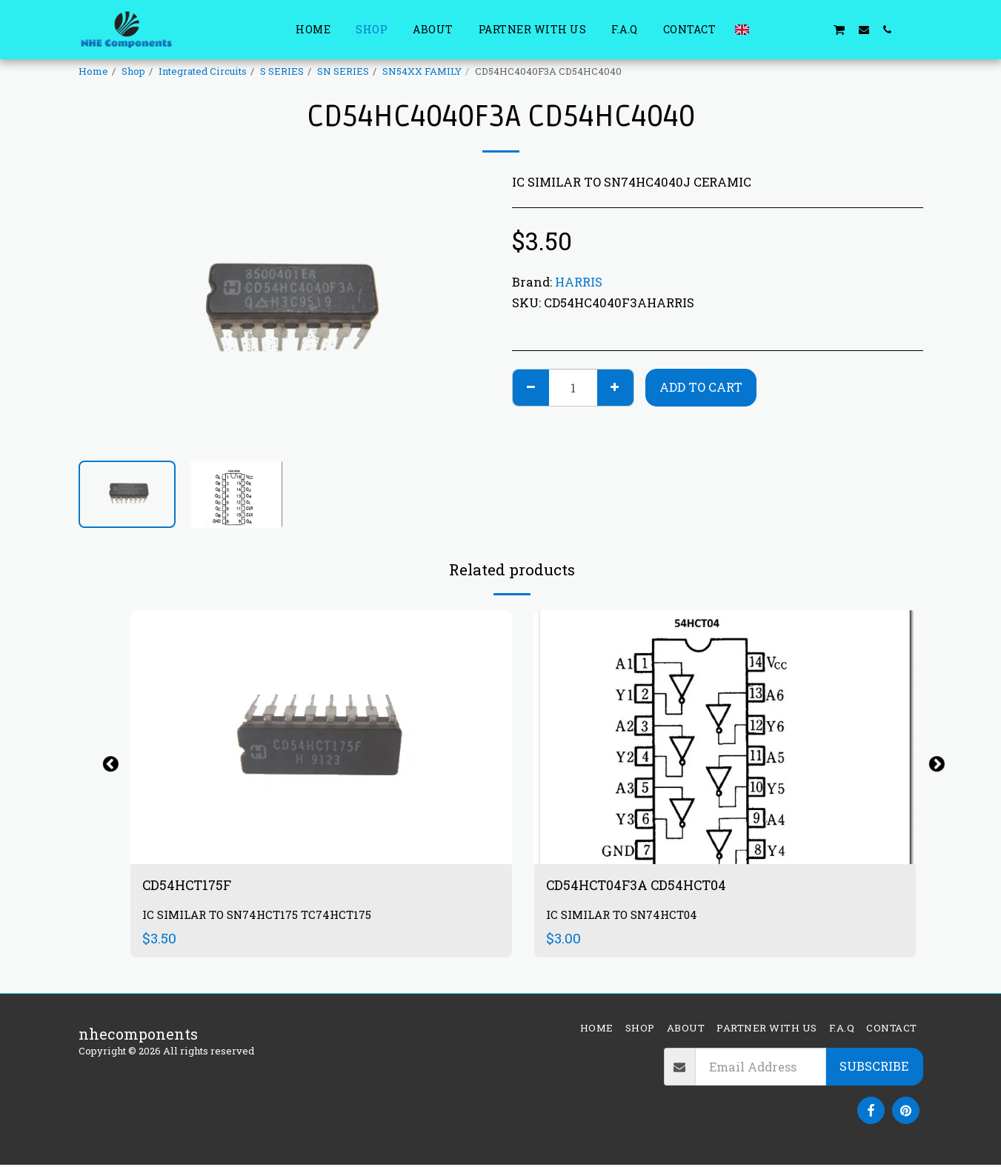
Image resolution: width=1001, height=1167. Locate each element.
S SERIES (282, 71)
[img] (725, 737)
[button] (767, 29)
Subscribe (873, 1068)
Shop (133, 71)
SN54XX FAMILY (422, 71)
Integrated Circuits (203, 71)
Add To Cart (700, 387)
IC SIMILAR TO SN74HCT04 (625, 917)
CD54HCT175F (192, 886)
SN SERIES (343, 71)
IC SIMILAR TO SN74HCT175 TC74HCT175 (262, 917)
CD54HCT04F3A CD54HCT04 (646, 886)
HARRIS (578, 282)
